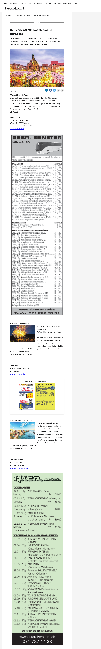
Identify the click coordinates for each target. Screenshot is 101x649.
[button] (40, 3)
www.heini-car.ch (17, 128)
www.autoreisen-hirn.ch (19, 468)
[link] (5, 3)
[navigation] (18, 15)
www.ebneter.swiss (17, 374)
